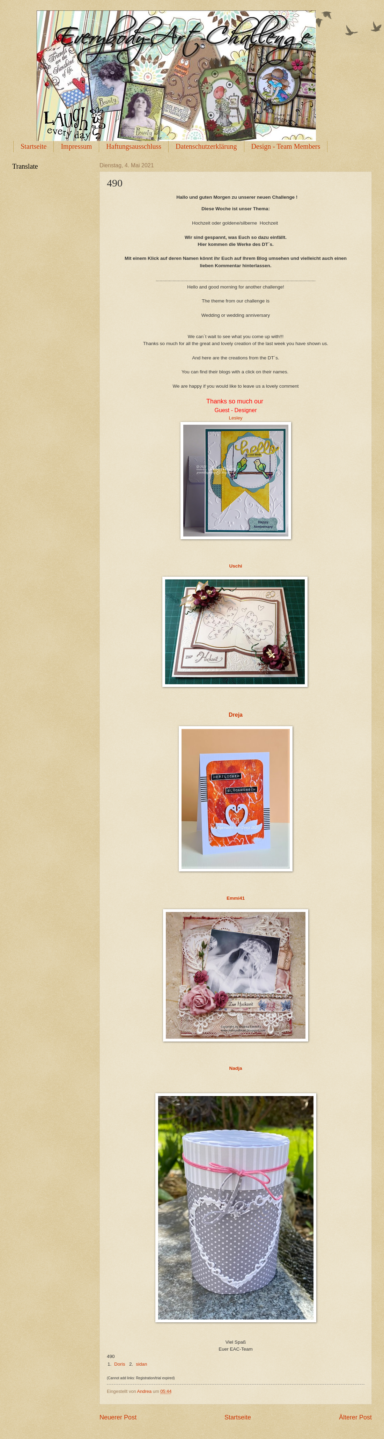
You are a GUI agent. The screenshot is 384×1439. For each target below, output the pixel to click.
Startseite (33, 146)
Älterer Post (355, 1417)
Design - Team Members (285, 146)
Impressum (76, 146)
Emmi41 (236, 898)
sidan (141, 1364)
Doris (119, 1364)
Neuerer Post (117, 1417)
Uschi (235, 566)
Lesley (235, 418)
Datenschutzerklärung (206, 146)
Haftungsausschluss (133, 146)
